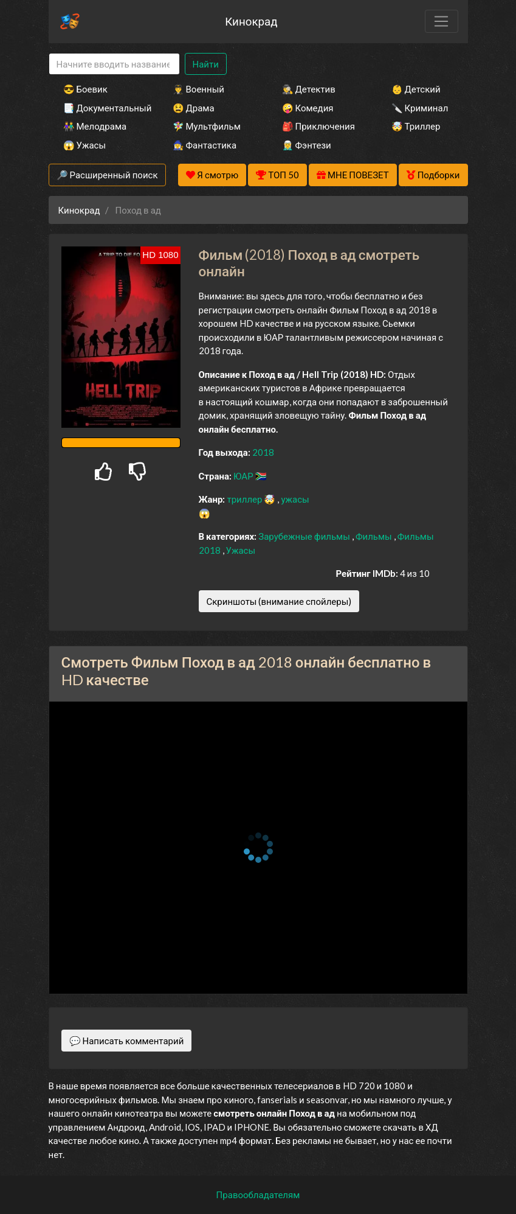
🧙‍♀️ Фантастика (205, 144)
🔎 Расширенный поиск (107, 174)
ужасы (295, 499)
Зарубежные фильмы (305, 536)
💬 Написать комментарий (126, 1040)
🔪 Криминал (420, 107)
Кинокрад (251, 21)
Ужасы (241, 550)
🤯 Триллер (416, 125)
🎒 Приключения (318, 125)
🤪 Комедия (308, 107)
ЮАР (244, 475)
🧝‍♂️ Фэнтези (306, 144)
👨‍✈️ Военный (198, 88)
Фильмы (375, 536)
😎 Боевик (85, 88)
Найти (206, 63)
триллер (245, 499)
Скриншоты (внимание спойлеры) (279, 601)
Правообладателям (258, 1194)
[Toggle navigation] (441, 21)
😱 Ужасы (84, 144)
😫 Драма (194, 107)
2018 (263, 452)
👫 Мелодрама (95, 125)
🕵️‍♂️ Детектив (308, 88)
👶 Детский (416, 88)
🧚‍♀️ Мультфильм (207, 125)
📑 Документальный (101, 107)
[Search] (114, 64)
